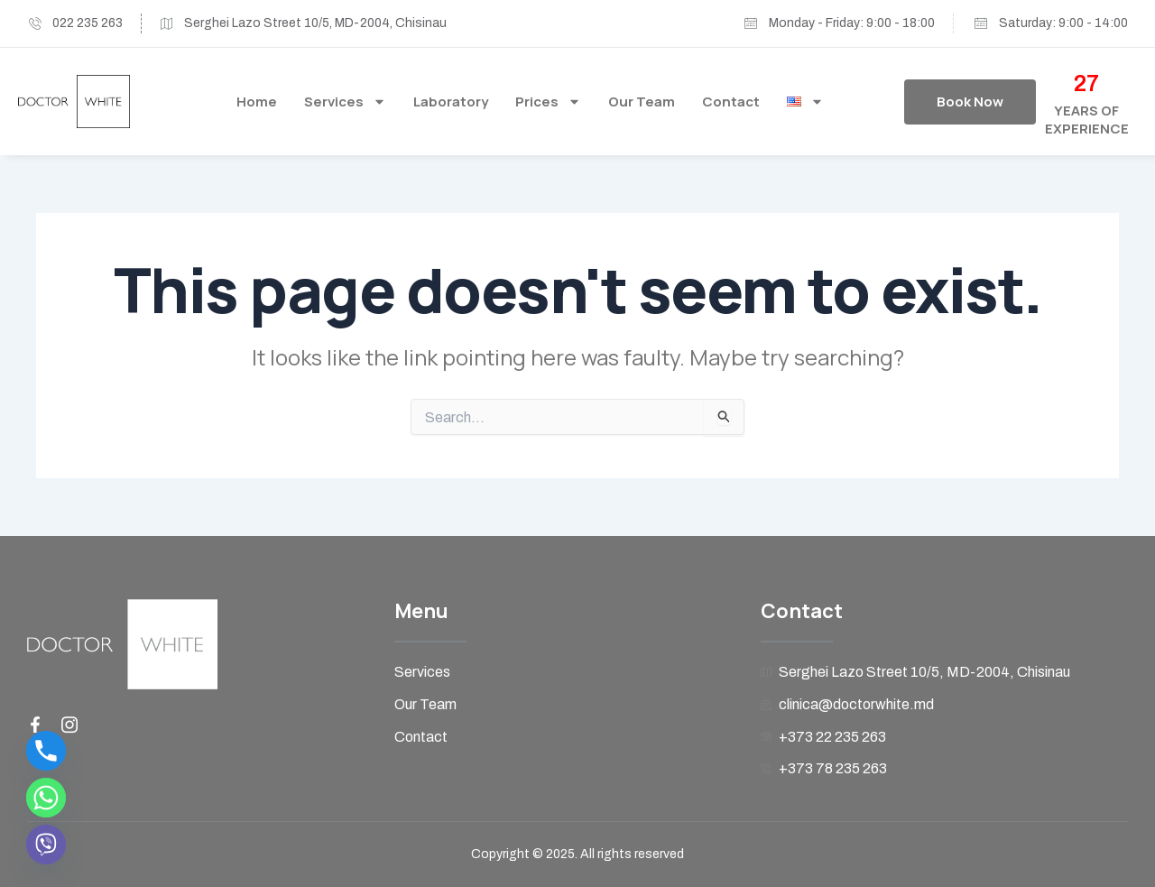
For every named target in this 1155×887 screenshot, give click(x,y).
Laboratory (450, 101)
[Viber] (46, 844)
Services (345, 101)
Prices (548, 101)
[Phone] (46, 751)
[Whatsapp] (46, 798)
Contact (731, 101)
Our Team (641, 101)
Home (256, 101)
